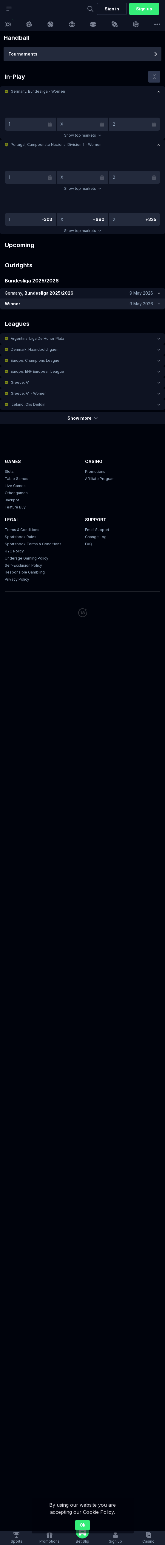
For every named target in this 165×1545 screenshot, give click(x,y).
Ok (82, 1524)
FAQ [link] (88, 544)
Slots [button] (9, 471)
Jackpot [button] (12, 500)
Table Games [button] (16, 478)
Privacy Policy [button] (17, 579)
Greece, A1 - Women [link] (29, 393)
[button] (82, 91)
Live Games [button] (15, 486)
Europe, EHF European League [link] (37, 371)
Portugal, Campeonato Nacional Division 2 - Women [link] (56, 144)
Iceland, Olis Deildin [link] (28, 404)
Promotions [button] (95, 471)
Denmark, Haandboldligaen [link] (34, 349)
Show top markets (82, 135)
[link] (8, 24)
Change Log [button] (96, 537)
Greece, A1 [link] (20, 382)
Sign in (112, 8)
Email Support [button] (97, 529)
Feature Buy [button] (15, 507)
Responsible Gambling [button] (25, 572)
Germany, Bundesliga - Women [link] (38, 91)
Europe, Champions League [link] (35, 360)
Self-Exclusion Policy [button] (23, 565)
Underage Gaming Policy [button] (26, 558)
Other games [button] (16, 493)
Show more (82, 418)
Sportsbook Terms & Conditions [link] (33, 544)
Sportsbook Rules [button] (20, 537)
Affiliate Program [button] (100, 478)
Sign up (144, 8)
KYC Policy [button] (14, 551)
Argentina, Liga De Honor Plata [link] (37, 338)
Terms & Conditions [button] (22, 529)
